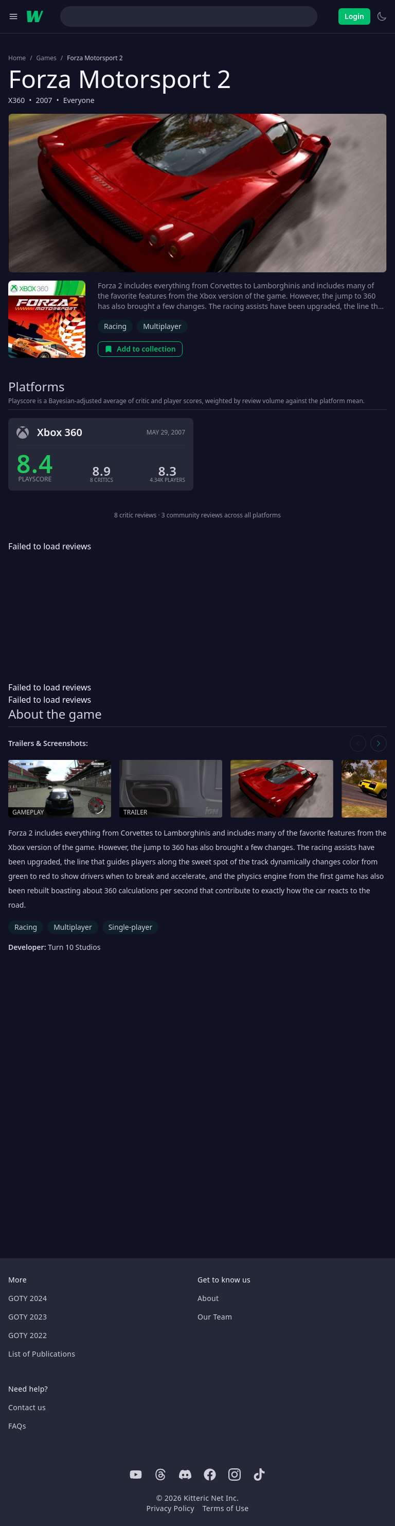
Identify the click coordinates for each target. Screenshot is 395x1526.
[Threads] (160, 1474)
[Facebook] (210, 1474)
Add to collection (140, 349)
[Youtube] (136, 1474)
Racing (115, 326)
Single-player (130, 927)
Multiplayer (162, 326)
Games (47, 58)
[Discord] (185, 1474)
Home (17, 58)
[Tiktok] (259, 1474)
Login (354, 16)
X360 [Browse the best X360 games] (16, 100)
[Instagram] (234, 1474)
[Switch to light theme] (381, 16)
